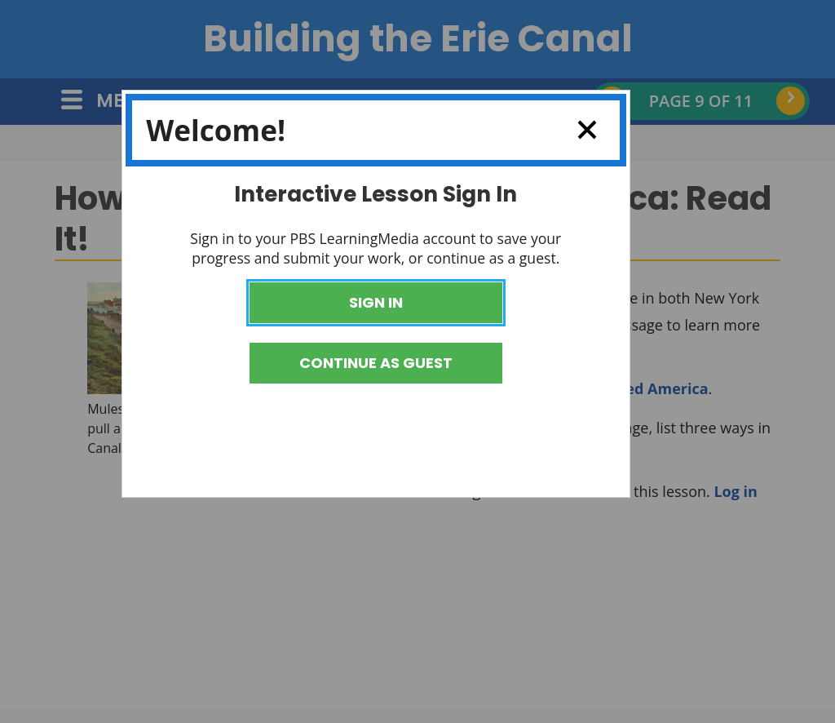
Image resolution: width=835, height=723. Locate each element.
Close (580, 129)
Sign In (376, 302)
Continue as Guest (376, 363)
